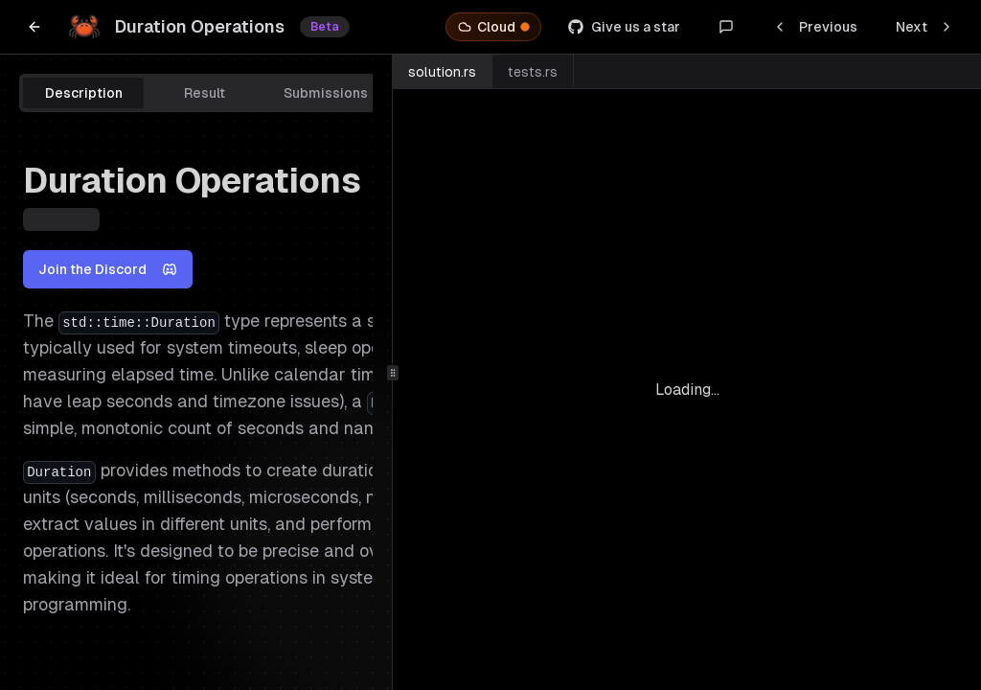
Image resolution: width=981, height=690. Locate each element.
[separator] (392, 372)
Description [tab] (84, 93)
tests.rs (533, 72)
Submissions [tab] (326, 93)
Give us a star (624, 26)
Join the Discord (107, 269)
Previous (814, 26)
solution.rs (442, 72)
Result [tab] (204, 93)
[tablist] (265, 93)
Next (925, 26)
